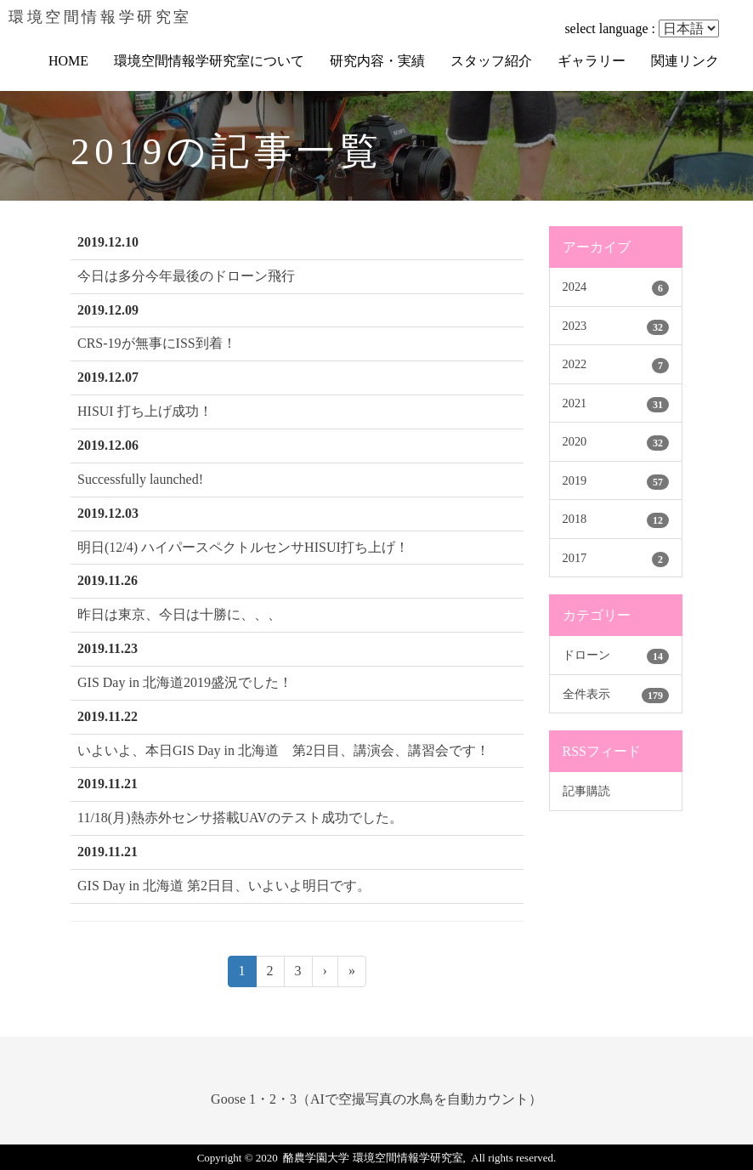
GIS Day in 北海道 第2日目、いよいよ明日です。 (224, 885)
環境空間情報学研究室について (209, 61)
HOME (68, 61)
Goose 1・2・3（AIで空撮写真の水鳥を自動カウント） (376, 1099)
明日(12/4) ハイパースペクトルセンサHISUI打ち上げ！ (243, 547)
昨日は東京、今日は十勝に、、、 (179, 614)
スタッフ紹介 (491, 61)
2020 (575, 441)
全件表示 (586, 694)
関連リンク (685, 61)
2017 (575, 558)
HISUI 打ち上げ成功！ (144, 411)
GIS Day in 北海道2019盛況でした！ (184, 682)
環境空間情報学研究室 (100, 17)
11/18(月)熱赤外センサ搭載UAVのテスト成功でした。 (240, 817)
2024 (575, 286)
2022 (575, 364)
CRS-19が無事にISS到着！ (156, 343)
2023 (575, 325)
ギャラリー (592, 61)
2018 (575, 518)
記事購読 (586, 791)
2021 (575, 403)
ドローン (586, 655)
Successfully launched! (140, 479)
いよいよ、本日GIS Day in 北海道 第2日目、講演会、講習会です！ (283, 750)
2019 (575, 480)
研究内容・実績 (377, 61)
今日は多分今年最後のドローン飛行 (186, 276)
